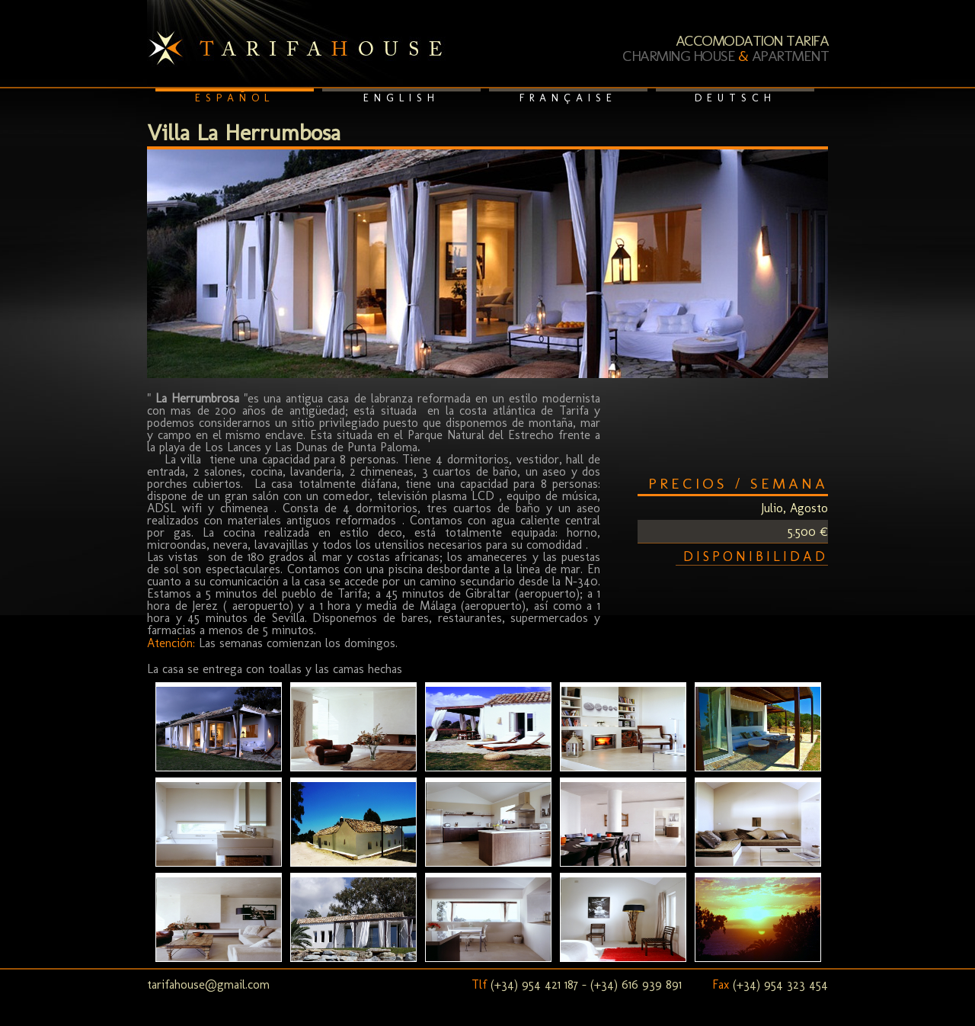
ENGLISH (401, 97)
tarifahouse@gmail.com (208, 984)
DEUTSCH (735, 97)
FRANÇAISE (568, 97)
